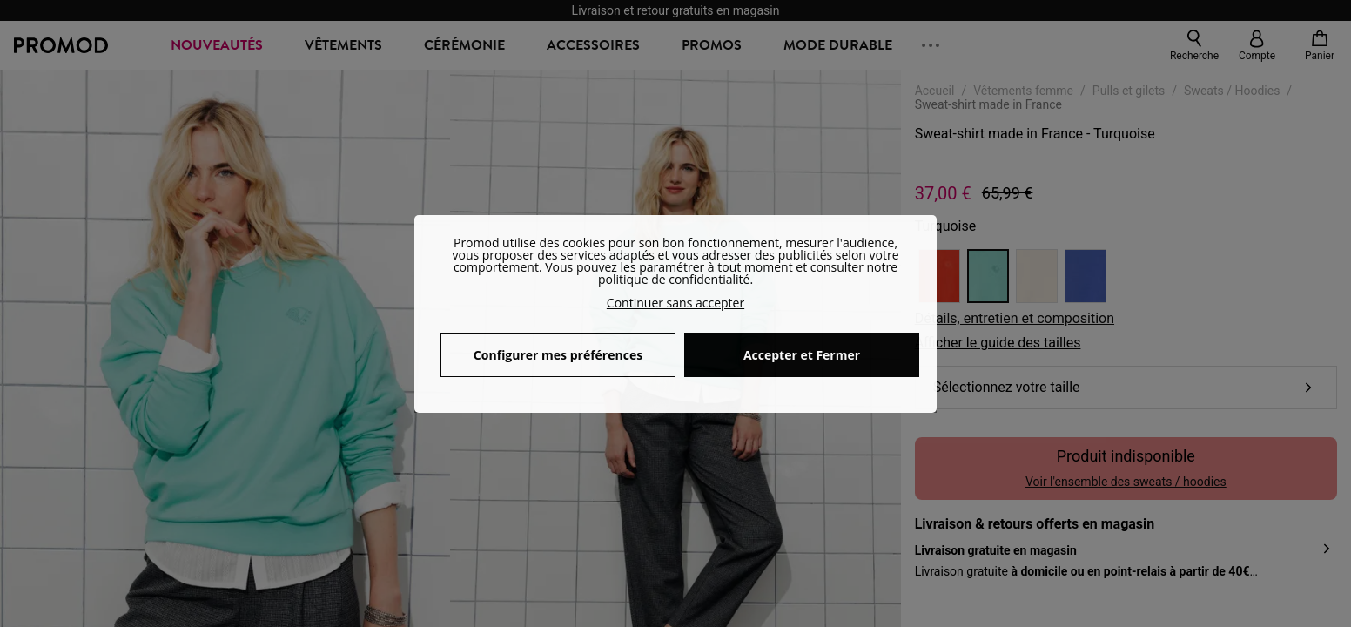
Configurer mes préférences (558, 355)
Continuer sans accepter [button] (675, 302)
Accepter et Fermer (801, 355)
